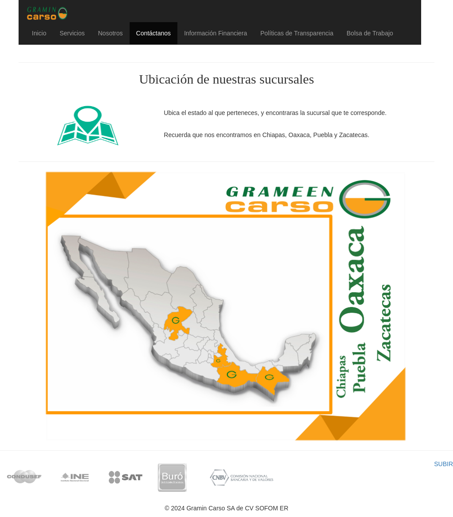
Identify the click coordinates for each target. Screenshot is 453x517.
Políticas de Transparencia (297, 33)
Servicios (72, 33)
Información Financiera (215, 33)
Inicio (39, 33)
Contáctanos (153, 33)
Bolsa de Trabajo (370, 33)
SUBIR (443, 463)
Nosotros (110, 33)
